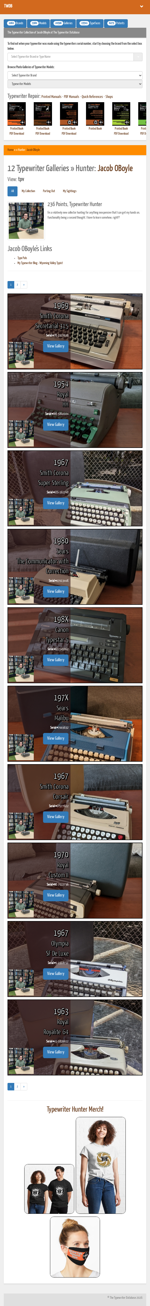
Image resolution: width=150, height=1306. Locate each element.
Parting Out (49, 191)
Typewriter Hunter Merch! (75, 1109)
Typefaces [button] (90, 23)
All (12, 191)
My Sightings (69, 191)
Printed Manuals (52, 97)
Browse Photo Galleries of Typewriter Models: (31, 67)
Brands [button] (15, 23)
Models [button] (38, 23)
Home (11, 150)
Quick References (92, 97)
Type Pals (22, 258)
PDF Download (17, 133)
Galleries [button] (63, 23)
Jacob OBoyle (33, 150)
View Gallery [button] (55, 346)
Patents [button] (115, 23)
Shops (109, 97)
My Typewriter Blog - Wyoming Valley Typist (40, 263)
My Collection (28, 191)
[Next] (23, 285)
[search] (75, 75)
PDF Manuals (71, 97)
